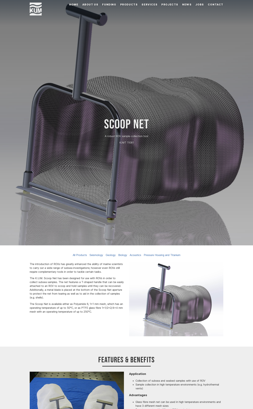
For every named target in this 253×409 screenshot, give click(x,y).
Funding (109, 4)
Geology (111, 255)
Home (73, 4)
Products (129, 4)
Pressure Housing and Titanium (162, 255)
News (187, 4)
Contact (215, 4)
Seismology (96, 255)
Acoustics (135, 255)
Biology (122, 255)
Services (149, 4)
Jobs (199, 4)
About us (90, 4)
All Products (80, 255)
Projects (169, 4)
